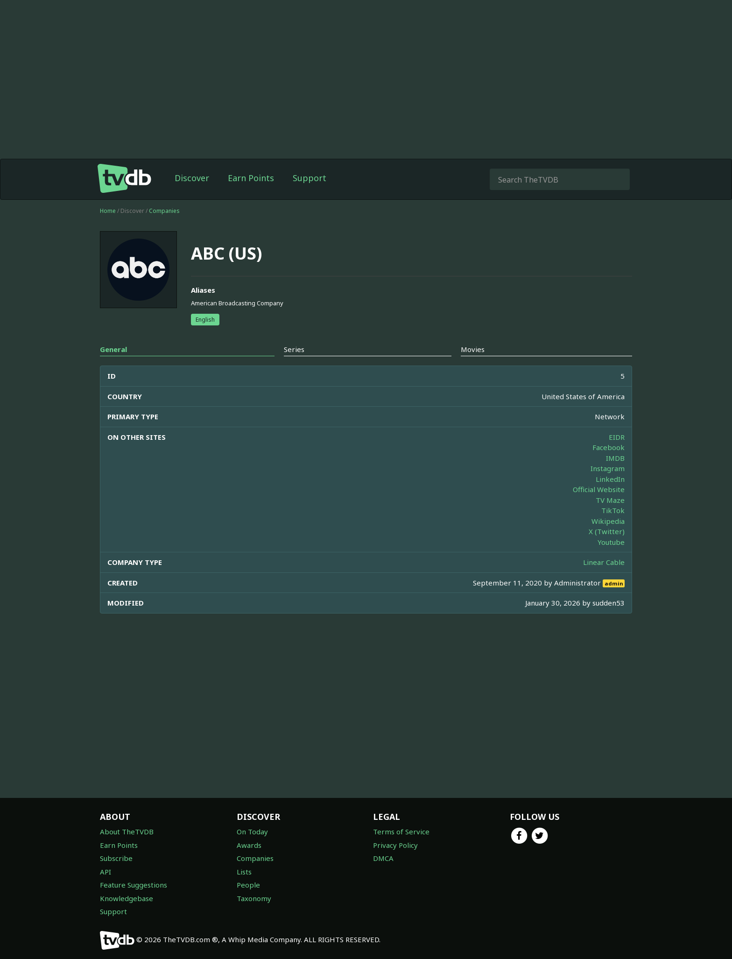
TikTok (613, 510)
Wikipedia (608, 521)
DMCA (383, 858)
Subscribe (116, 858)
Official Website (599, 489)
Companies (164, 211)
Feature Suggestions (133, 884)
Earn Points (251, 177)
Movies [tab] (473, 349)
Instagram (608, 468)
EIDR (617, 437)
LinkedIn (610, 479)
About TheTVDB (127, 831)
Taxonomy (254, 898)
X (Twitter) (607, 531)
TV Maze (610, 500)
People (248, 884)
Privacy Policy (395, 845)
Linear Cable (604, 562)
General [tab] (113, 349)
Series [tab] (294, 349)
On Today (252, 831)
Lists (244, 871)
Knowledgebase (126, 898)
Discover (192, 177)
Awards (249, 845)
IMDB (615, 458)
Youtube (611, 542)
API (105, 871)
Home (108, 211)
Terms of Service (401, 831)
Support (309, 177)
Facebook (608, 447)
